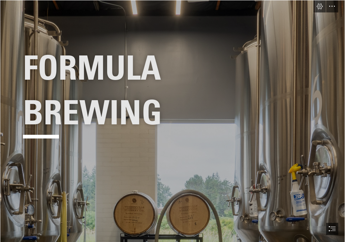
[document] (172, 121)
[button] (320, 6)
